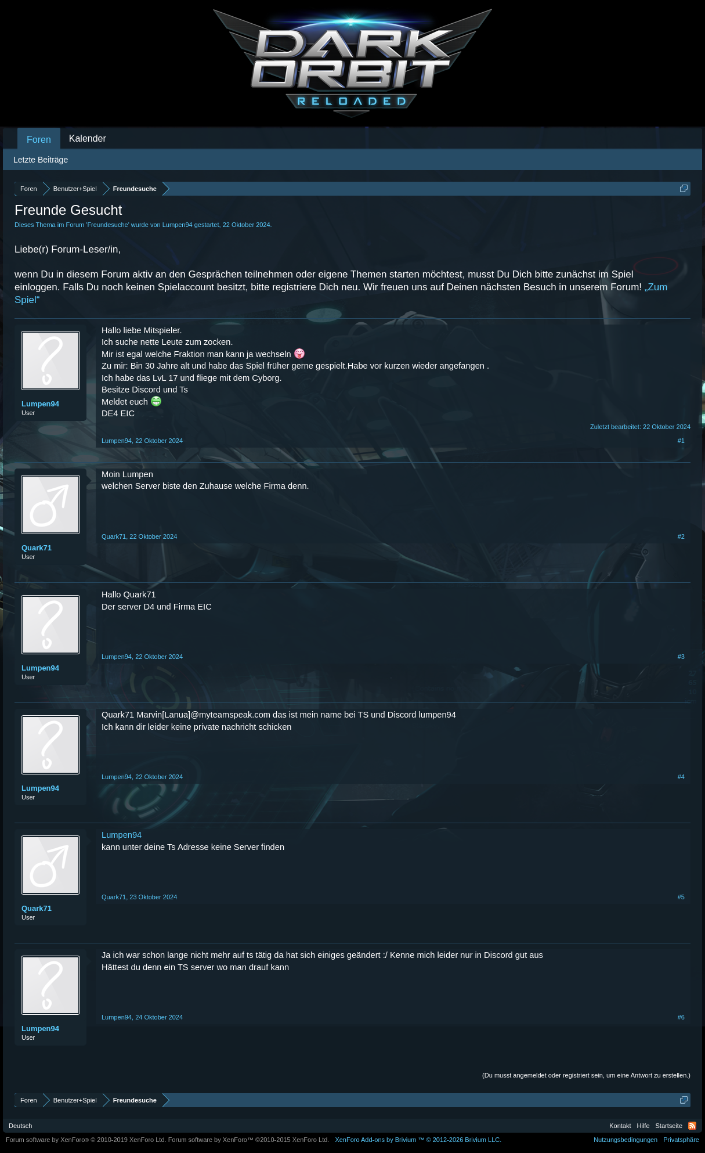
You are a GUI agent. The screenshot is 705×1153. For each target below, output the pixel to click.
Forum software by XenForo (86, 1139)
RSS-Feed (692, 1126)
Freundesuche (107, 224)
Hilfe (643, 1125)
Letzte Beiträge (40, 159)
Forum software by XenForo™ (249, 1139)
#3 (681, 656)
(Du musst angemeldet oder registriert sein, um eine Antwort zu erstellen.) (586, 1075)
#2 (681, 536)
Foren (39, 140)
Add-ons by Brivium (418, 1139)
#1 (681, 440)
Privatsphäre (681, 1139)
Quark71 (36, 547)
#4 (681, 776)
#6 (681, 1017)
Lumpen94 (177, 224)
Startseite (669, 1125)
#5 (681, 896)
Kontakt (620, 1125)
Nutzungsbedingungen (625, 1139)
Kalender (87, 138)
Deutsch (20, 1125)
